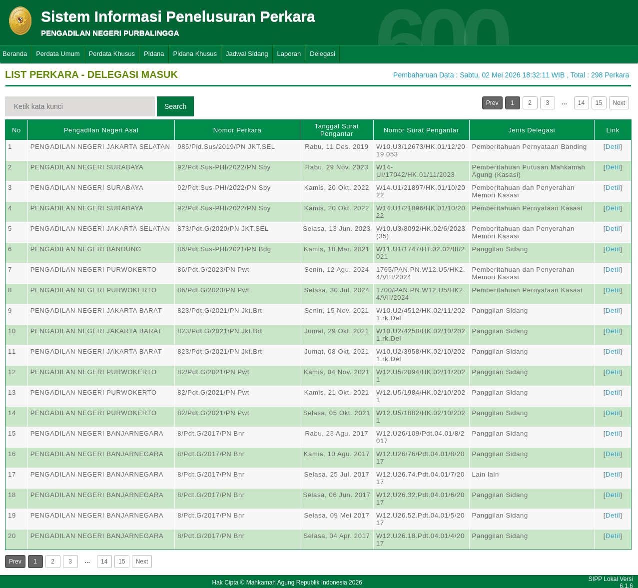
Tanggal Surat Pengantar (337, 129)
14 (581, 102)
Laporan (289, 53)
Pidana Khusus (195, 53)
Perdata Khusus (112, 53)
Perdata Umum (57, 53)
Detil (613, 146)
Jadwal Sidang (247, 53)
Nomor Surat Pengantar (421, 130)
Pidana (154, 53)
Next (619, 102)
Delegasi (322, 53)
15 (599, 102)
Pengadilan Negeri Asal (101, 130)
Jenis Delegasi (531, 130)
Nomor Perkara (237, 130)
